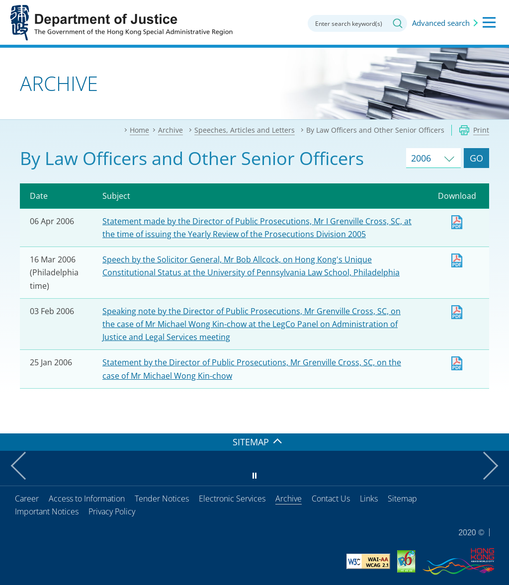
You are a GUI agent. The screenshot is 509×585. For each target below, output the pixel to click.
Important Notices (47, 511)
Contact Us (331, 498)
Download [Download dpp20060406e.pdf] (456, 222)
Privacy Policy (111, 511)
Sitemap (402, 498)
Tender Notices (162, 498)
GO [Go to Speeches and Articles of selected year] (476, 158)
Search (397, 23)
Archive (288, 498)
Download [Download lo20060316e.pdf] (456, 260)
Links (369, 498)
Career (27, 498)
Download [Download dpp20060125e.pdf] (456, 363)
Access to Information (87, 498)
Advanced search (441, 23)
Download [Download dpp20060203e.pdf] (456, 312)
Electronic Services (232, 498)
